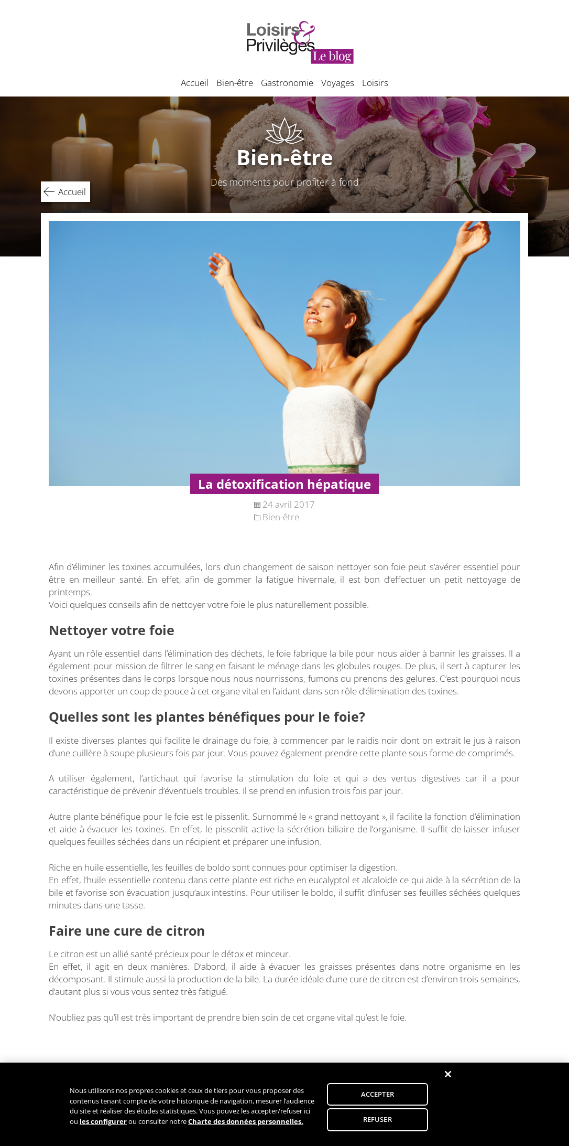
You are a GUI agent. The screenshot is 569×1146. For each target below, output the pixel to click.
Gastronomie (287, 83)
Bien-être (234, 83)
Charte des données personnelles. (245, 1126)
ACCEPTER (377, 1099)
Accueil (195, 83)
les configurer (103, 1126)
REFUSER (377, 1124)
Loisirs (375, 83)
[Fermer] (447, 1079)
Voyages (337, 83)
